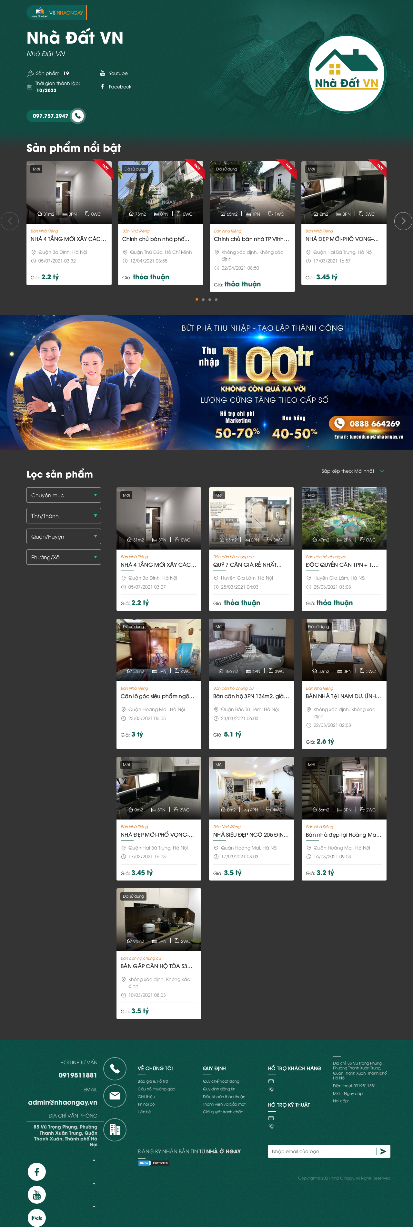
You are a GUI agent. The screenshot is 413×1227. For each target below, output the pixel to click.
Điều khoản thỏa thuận (224, 1096)
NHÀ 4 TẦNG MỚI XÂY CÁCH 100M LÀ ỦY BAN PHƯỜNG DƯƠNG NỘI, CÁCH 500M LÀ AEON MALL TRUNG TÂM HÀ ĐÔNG (68, 238)
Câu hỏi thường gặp (156, 1088)
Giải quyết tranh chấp (223, 1111)
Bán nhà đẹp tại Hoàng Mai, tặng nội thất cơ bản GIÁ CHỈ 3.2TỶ (343, 834)
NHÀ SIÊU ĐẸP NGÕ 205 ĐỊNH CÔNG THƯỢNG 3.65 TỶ (250, 834)
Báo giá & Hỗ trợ (153, 1081)
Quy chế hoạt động (221, 1081)
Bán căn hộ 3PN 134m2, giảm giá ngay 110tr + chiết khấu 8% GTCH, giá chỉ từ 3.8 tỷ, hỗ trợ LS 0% (251, 696)
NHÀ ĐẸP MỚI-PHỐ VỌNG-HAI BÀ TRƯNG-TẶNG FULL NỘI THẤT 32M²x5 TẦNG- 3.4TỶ (344, 238)
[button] (197, 299)
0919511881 (78, 1074)
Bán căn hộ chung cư (233, 556)
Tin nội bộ (146, 1104)
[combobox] (63, 495)
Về (57, 12)
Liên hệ (144, 1111)
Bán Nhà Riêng (44, 230)
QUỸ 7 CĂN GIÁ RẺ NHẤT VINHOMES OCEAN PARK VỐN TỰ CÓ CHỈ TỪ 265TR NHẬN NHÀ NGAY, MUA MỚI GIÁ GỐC (249, 564)
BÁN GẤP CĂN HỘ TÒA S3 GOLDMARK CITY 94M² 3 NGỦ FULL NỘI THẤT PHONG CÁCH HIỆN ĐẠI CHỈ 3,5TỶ (158, 966)
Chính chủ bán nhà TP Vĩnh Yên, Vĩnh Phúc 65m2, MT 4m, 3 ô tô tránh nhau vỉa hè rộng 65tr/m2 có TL (251, 238)
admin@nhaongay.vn (62, 1102)
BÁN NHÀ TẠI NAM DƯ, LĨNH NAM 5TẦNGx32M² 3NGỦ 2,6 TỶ (342, 696)
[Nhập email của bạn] (322, 1151)
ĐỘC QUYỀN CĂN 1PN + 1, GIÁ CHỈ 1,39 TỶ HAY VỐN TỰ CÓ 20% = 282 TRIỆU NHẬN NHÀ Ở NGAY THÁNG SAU (342, 564)
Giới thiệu (146, 1096)
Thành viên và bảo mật (224, 1104)
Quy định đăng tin (219, 1088)
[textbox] (66, 495)
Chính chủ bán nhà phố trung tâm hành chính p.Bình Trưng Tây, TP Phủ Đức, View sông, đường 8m (159, 238)
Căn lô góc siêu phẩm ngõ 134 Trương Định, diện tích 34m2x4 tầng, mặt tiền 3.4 (155, 696)
